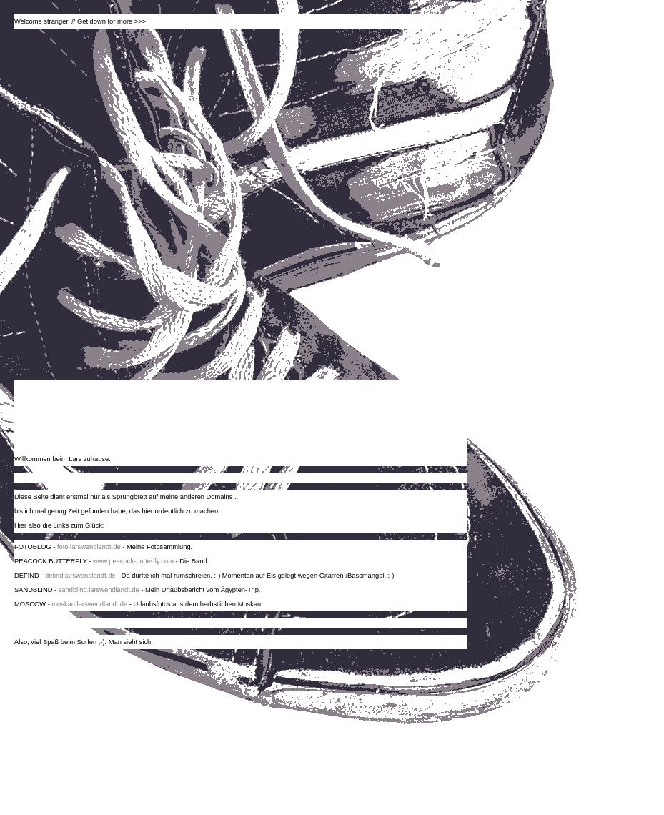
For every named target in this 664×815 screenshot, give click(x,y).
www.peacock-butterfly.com (133, 561)
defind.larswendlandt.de (80, 575)
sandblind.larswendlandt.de (99, 589)
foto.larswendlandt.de (89, 546)
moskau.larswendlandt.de (89, 604)
